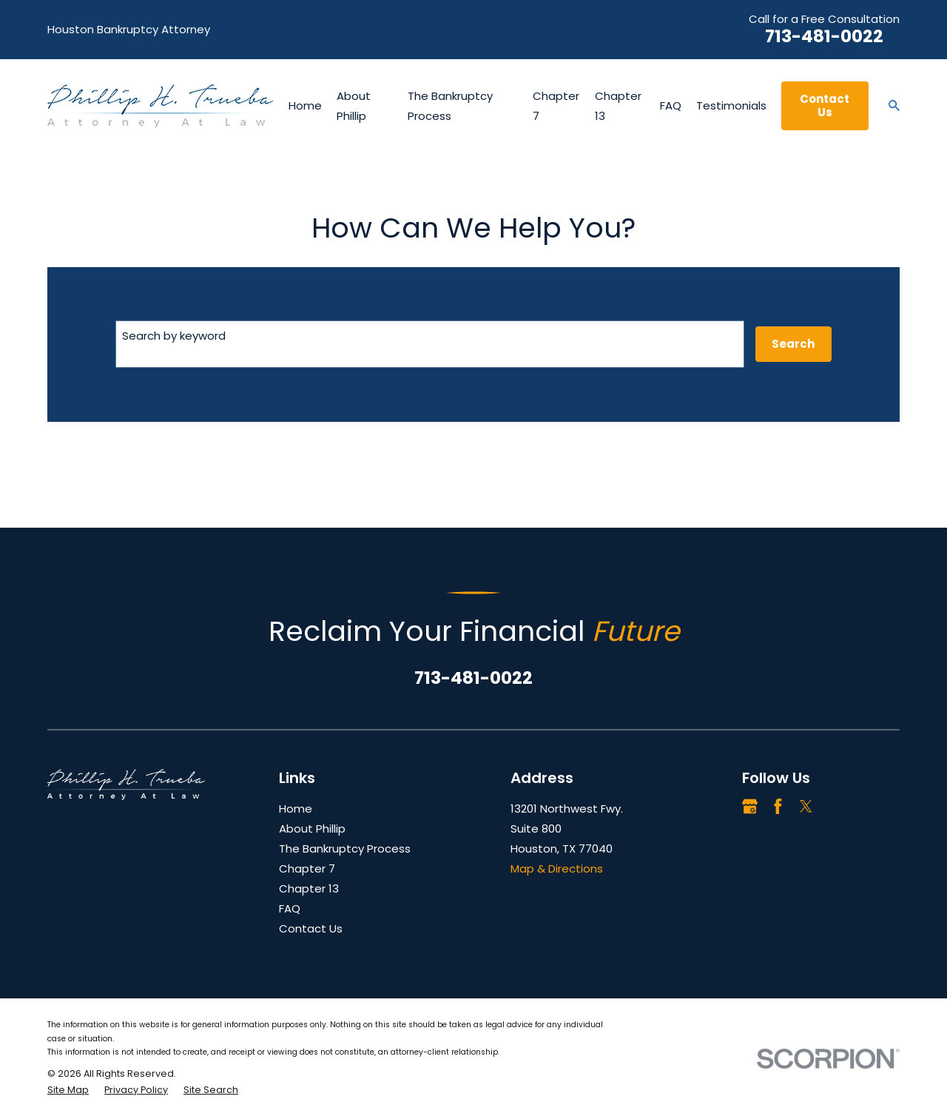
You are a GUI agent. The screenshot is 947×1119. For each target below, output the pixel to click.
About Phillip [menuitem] (354, 106)
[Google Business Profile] (750, 806)
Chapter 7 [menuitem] (556, 106)
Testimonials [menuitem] (731, 105)
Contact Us (824, 105)
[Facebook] (778, 806)
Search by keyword (174, 335)
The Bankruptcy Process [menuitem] (450, 106)
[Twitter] (806, 806)
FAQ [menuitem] (670, 105)
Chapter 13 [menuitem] (618, 106)
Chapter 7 (307, 868)
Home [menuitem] (305, 105)
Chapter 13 (309, 888)
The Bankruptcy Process (345, 848)
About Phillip (312, 828)
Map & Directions (556, 868)
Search (793, 344)
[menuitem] (68, 1090)
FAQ (289, 908)
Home (295, 808)
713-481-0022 (824, 36)
